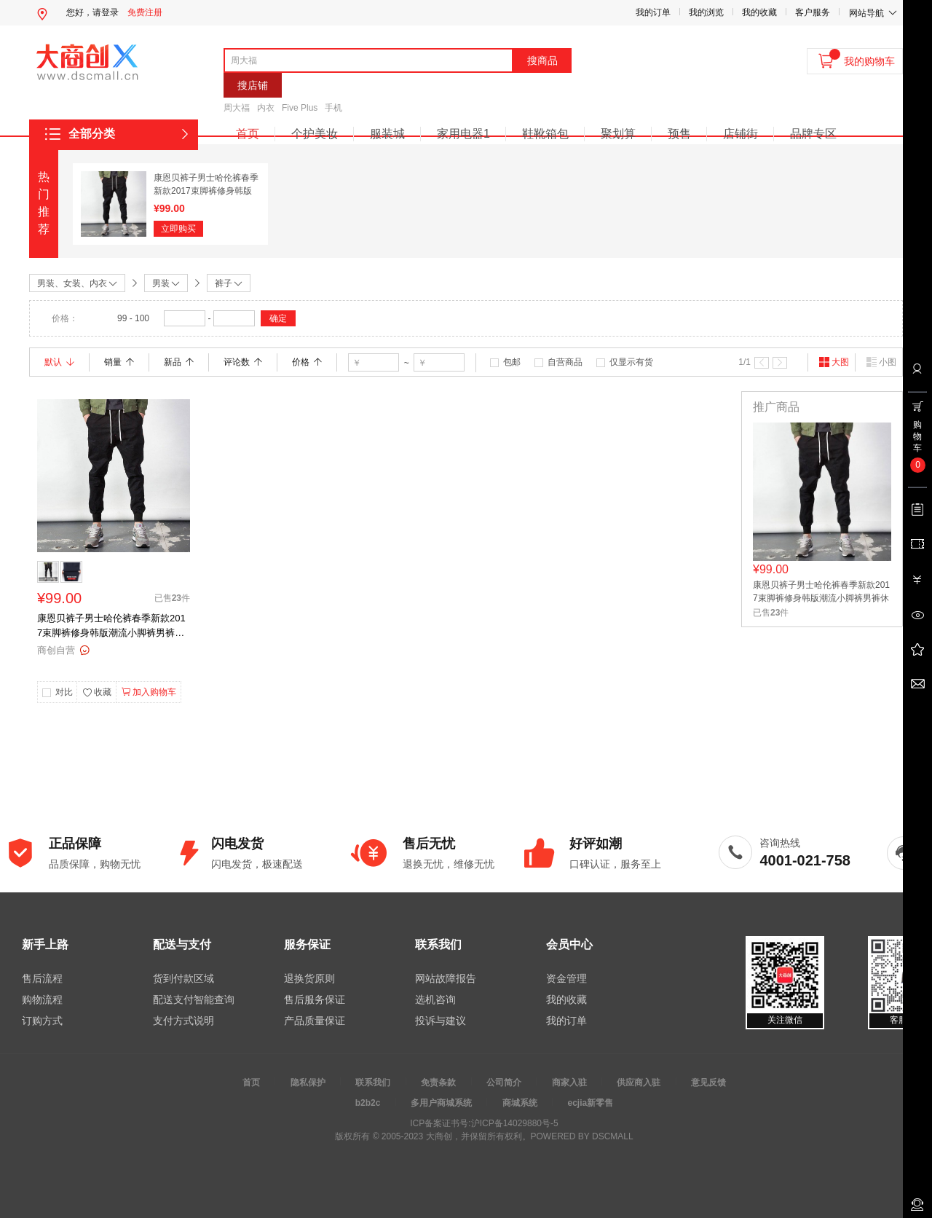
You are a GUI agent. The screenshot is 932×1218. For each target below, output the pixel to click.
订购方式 (42, 1020)
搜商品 (542, 60)
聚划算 (618, 133)
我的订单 (653, 12)
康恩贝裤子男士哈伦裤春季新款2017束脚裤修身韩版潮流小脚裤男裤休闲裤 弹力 (111, 626)
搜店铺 (252, 85)
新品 (179, 362)
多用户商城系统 (441, 1103)
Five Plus (299, 108)
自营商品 (565, 362)
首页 (247, 133)
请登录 (105, 12)
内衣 (266, 108)
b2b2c (368, 1103)
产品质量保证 (314, 1020)
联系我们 (372, 1082)
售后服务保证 (314, 999)
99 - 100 (133, 318)
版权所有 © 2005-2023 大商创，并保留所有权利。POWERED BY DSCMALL (484, 1136)
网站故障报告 (445, 978)
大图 (833, 362)
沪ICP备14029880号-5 (514, 1123)
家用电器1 (463, 133)
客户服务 (812, 12)
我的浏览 (706, 12)
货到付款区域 (183, 978)
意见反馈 (708, 1082)
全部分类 (91, 133)
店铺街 (740, 133)
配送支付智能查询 (193, 999)
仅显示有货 (631, 362)
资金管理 (566, 978)
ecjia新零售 (591, 1103)
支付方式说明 (183, 1020)
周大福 (237, 108)
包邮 (512, 362)
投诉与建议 (440, 1020)
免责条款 (438, 1082)
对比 (64, 692)
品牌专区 (813, 133)
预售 (679, 133)
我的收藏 (759, 12)
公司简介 (503, 1082)
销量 (119, 362)
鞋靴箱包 (545, 133)
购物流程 (42, 999)
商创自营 (56, 650)
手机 (333, 108)
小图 (881, 362)
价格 (307, 362)
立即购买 (178, 229)
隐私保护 (308, 1082)
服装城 (387, 133)
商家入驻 (569, 1082)
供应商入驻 (638, 1082)
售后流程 (42, 978)
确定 (278, 318)
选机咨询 (435, 999)
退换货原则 (309, 978)
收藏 (96, 693)
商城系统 (519, 1103)
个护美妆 (314, 133)
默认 (59, 362)
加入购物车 (149, 692)
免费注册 (144, 12)
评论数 (243, 362)
